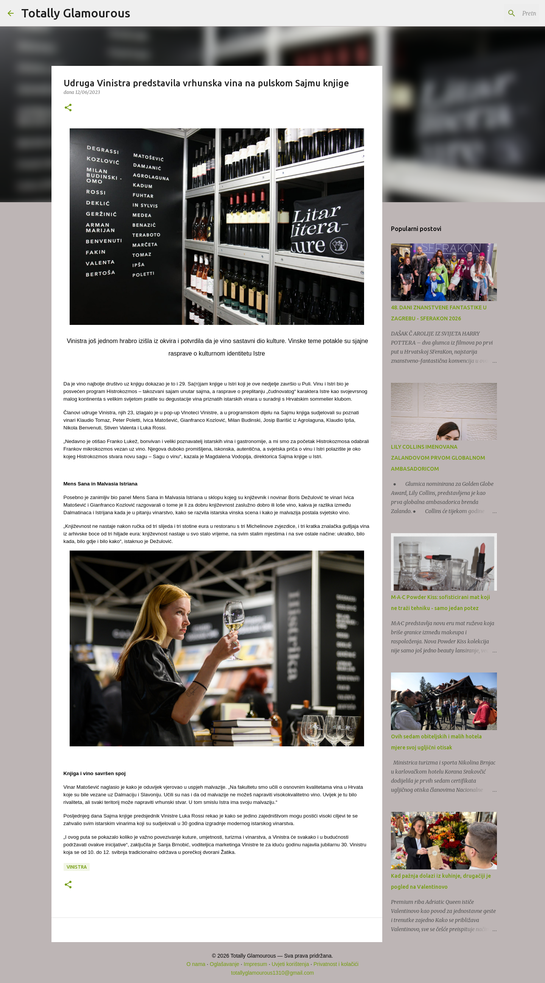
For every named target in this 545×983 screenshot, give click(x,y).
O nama (196, 964)
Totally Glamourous (75, 13)
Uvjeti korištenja (290, 964)
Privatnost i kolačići (335, 964)
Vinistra (77, 866)
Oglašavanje (224, 964)
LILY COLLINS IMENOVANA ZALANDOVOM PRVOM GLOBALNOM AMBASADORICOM (438, 458)
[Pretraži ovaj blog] (499, 13)
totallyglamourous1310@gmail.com (272, 973)
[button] (68, 108)
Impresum (255, 964)
